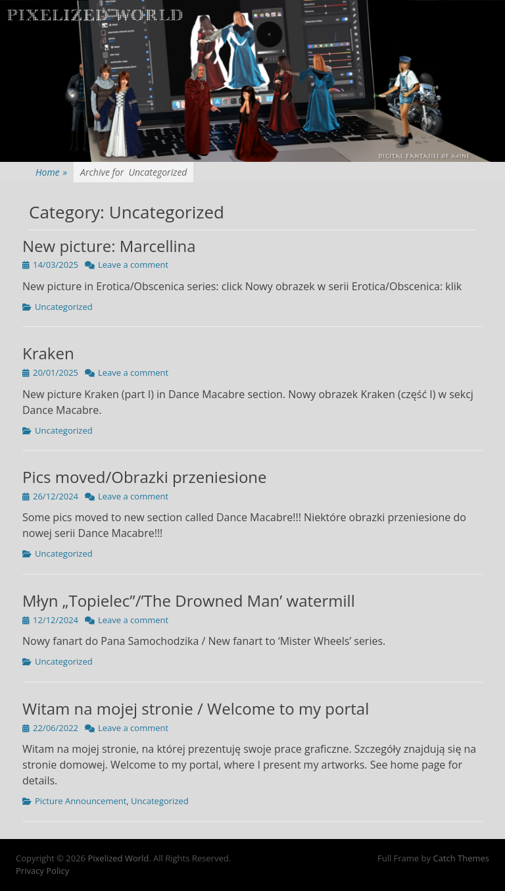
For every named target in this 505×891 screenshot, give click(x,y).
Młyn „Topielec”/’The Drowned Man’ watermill (188, 600)
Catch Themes (461, 858)
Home (51, 172)
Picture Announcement (80, 801)
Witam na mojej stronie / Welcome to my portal (195, 708)
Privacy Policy (42, 871)
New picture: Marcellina (109, 246)
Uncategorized (64, 307)
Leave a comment (133, 264)
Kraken (48, 353)
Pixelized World (118, 858)
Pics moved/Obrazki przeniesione (144, 477)
